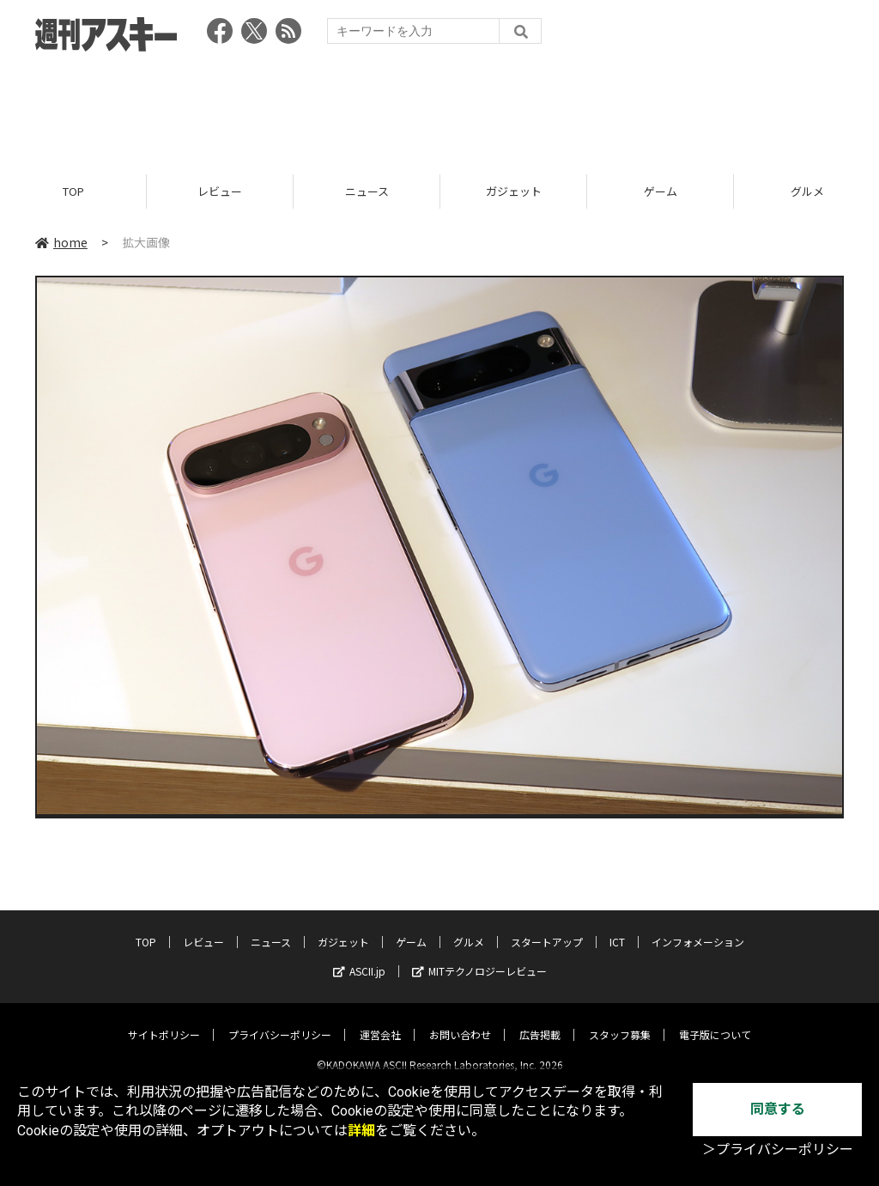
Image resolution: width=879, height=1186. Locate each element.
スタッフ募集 (620, 1020)
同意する (777, 1109)
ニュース (367, 191)
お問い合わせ (460, 1020)
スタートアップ (547, 928)
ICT (617, 928)
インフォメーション (698, 928)
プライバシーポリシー (279, 1020)
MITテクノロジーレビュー (479, 957)
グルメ (468, 928)
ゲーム (660, 191)
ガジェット (514, 191)
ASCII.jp (359, 957)
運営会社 (380, 1020)
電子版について (715, 1020)
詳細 (361, 1130)
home (61, 242)
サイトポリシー (164, 1020)
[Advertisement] (439, 107)
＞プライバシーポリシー (777, 1149)
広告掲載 (540, 1020)
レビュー (219, 191)
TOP (73, 191)
